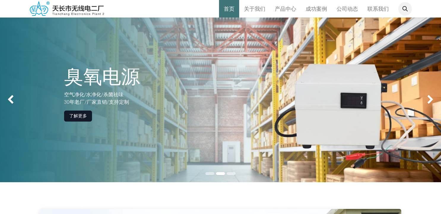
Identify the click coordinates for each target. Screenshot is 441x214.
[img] (17, 100)
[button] (405, 9)
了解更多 (78, 116)
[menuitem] (229, 9)
